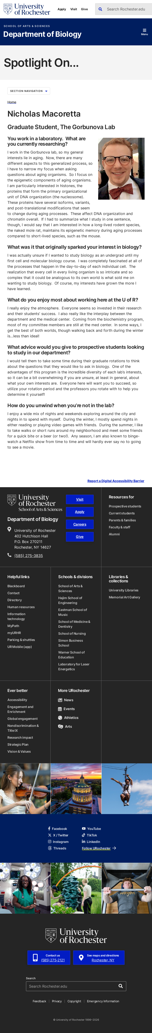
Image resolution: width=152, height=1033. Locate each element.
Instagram (58, 841)
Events (66, 708)
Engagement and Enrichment (20, 709)
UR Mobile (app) (19, 646)
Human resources (21, 607)
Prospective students (125, 506)
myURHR (14, 633)
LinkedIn (91, 841)
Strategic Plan (18, 744)
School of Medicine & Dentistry (74, 624)
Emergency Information (103, 1001)
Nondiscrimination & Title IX (23, 728)
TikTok (89, 835)
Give (84, 9)
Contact (13, 593)
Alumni (114, 534)
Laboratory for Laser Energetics (73, 666)
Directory (14, 600)
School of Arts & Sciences (27, 26)
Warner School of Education (71, 654)
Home (11, 102)
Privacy (57, 1001)
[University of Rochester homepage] (27, 9)
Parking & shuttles (21, 639)
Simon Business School (70, 642)
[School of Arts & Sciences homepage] (34, 503)
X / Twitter (58, 835)
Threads (57, 848)
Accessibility (17, 700)
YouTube (91, 828)
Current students (122, 513)
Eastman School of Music (72, 612)
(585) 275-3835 (28, 555)
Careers (79, 524)
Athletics (68, 717)
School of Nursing (72, 633)
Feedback (39, 1001)
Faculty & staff (119, 527)
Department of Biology (42, 34)
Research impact (20, 737)
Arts (65, 726)
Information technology (16, 616)
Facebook (57, 828)
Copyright (74, 1001)
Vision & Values (19, 751)
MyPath (13, 626)
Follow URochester (99, 848)
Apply (62, 9)
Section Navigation (28, 91)
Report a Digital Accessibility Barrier (115, 481)
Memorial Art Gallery (124, 597)
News (65, 700)
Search (31, 978)
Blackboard (16, 586)
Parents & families (122, 520)
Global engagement (22, 718)
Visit (73, 9)
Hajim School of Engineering (70, 600)
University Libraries (124, 590)
